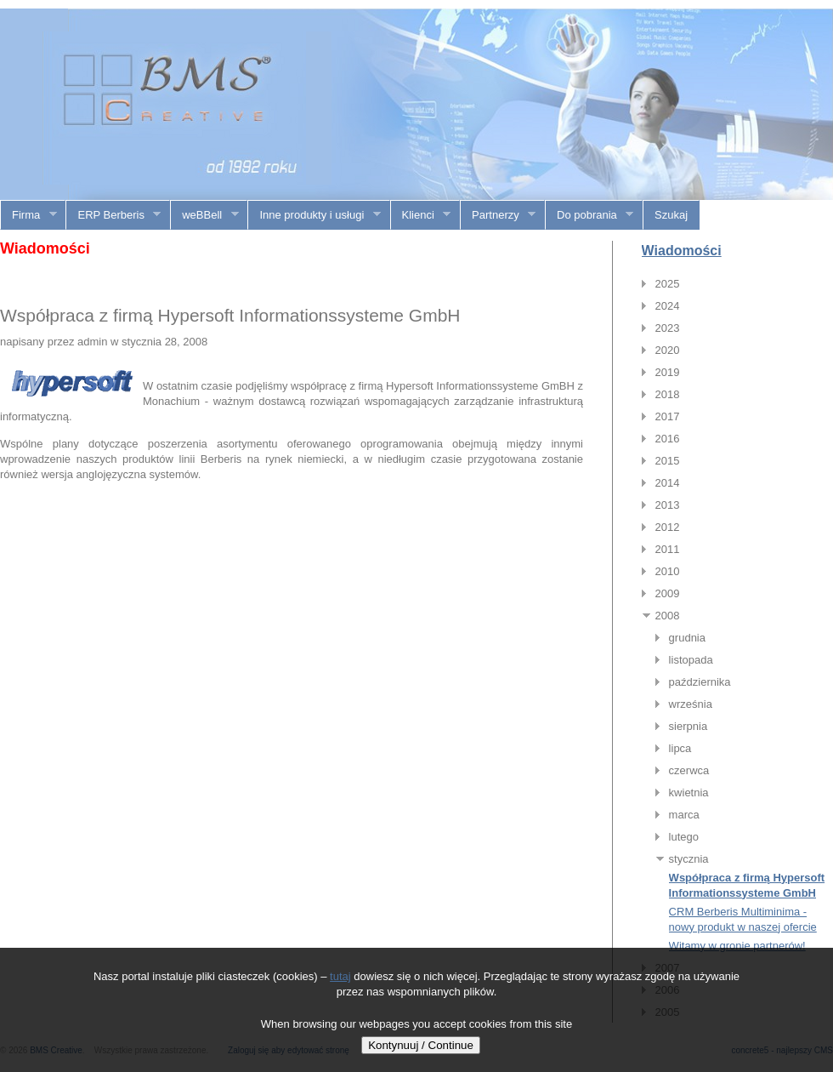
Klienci (421, 215)
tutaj (340, 976)
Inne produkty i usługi (314, 215)
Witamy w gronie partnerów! (737, 945)
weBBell (204, 215)
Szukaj (671, 214)
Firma (29, 215)
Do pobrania (589, 215)
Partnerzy (498, 215)
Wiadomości (682, 250)
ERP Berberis (113, 215)
